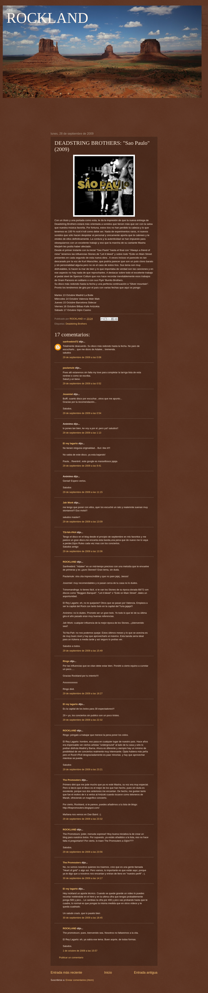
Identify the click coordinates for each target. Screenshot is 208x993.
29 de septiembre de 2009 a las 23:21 (83, 769)
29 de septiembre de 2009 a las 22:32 (83, 719)
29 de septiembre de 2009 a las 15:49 (83, 650)
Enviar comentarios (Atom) (80, 980)
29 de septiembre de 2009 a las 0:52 (82, 383)
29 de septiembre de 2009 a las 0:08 (82, 357)
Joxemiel (68, 394)
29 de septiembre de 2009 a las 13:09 (83, 521)
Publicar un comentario (71, 957)
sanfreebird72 (70, 341)
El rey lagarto (70, 443)
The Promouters (72, 780)
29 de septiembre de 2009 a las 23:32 (83, 818)
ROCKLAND (47, 18)
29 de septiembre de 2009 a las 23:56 (83, 851)
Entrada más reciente (66, 972)
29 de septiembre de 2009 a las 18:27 (83, 693)
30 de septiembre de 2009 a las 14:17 (83, 878)
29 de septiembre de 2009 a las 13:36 (83, 551)
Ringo (66, 661)
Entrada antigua (145, 972)
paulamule (69, 367)
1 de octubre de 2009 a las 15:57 (80, 950)
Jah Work (68, 502)
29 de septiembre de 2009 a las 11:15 (83, 492)
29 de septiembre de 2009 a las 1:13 (82, 432)
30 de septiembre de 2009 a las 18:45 (83, 917)
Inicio (108, 972)
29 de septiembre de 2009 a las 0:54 (82, 413)
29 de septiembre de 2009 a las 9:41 (82, 465)
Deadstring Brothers (76, 323)
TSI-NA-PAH (69, 532)
